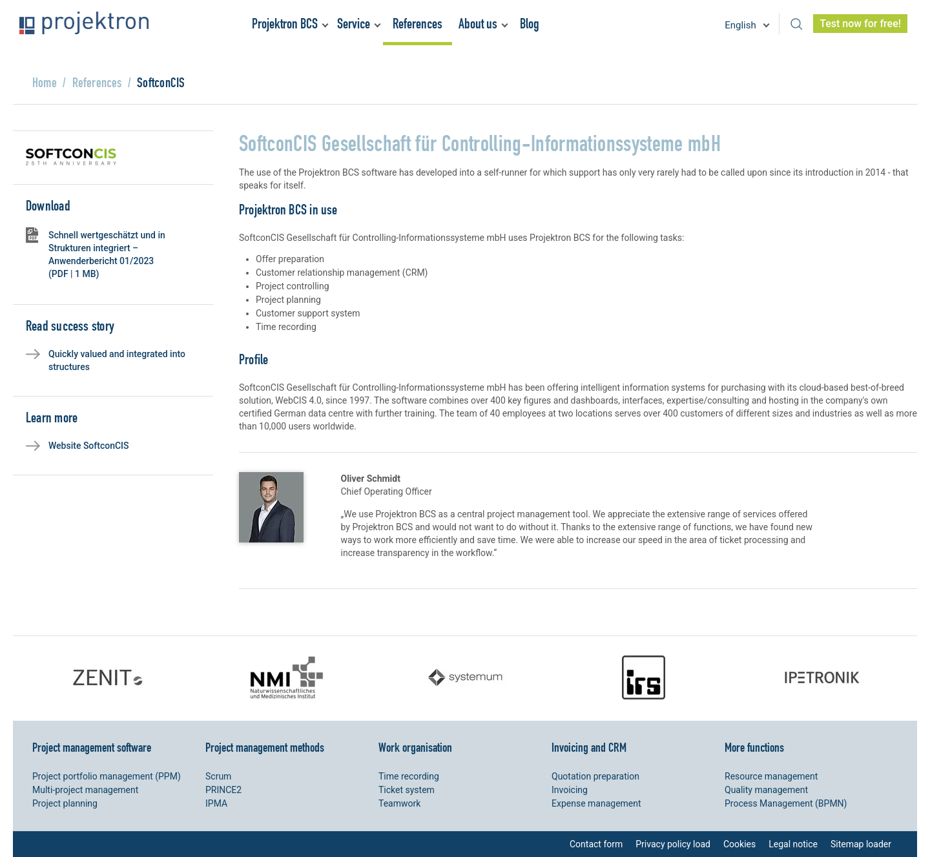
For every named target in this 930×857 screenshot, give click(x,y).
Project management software (91, 747)
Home (44, 82)
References (417, 23)
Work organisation (415, 747)
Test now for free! (860, 23)
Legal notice (793, 844)
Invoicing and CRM (589, 747)
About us (478, 23)
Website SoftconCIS (88, 445)
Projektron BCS (285, 23)
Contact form (596, 844)
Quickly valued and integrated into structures (116, 360)
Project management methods (264, 747)
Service (353, 23)
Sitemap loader (861, 844)
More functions (754, 747)
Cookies (739, 844)
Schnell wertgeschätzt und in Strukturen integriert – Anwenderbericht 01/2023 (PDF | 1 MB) (106, 254)
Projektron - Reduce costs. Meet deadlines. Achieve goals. (84, 23)
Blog (529, 23)
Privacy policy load (673, 844)
